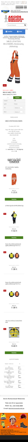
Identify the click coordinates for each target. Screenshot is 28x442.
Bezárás (25, 7)
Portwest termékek (13, 36)
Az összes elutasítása (19, 7)
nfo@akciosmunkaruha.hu (16, 408)
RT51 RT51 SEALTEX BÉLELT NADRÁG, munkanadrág (9, 368)
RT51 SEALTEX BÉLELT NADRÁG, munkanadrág (12, 168)
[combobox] (19, 108)
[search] (25, 25)
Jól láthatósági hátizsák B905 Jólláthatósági (14, 205)
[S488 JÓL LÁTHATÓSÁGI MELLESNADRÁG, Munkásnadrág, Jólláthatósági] (14, 50)
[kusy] (9, 97)
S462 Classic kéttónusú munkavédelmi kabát (13, 321)
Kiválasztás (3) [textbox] (17, 108)
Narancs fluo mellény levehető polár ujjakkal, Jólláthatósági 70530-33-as (13, 244)
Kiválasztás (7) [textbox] (17, 112)
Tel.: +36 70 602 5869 (16, 406)
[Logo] (14, 18)
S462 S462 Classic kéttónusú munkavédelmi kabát (9, 386)
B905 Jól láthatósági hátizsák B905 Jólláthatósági (9, 372)
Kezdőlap (6, 36)
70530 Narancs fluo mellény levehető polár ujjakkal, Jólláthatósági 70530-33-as (9, 376)
